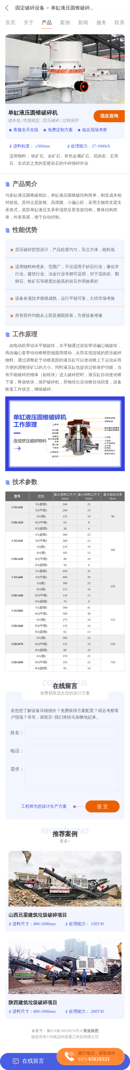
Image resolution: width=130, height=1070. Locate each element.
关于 (29, 22)
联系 (119, 22)
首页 (10, 22)
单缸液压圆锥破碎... (72, 8)
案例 (65, 22)
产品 (47, 22)
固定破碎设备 (30, 8)
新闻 (83, 22)
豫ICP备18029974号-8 (64, 1031)
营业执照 (90, 1031)
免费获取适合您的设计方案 (65, 693)
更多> (65, 841)
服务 (101, 22)
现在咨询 (109, 116)
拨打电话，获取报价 (104, 1056)
